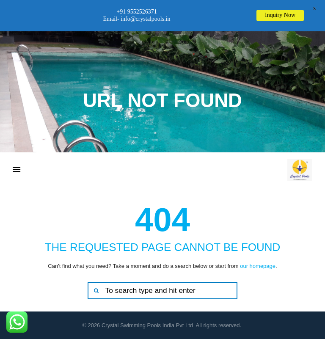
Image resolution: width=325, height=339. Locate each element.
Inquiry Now (280, 15)
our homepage (257, 266)
